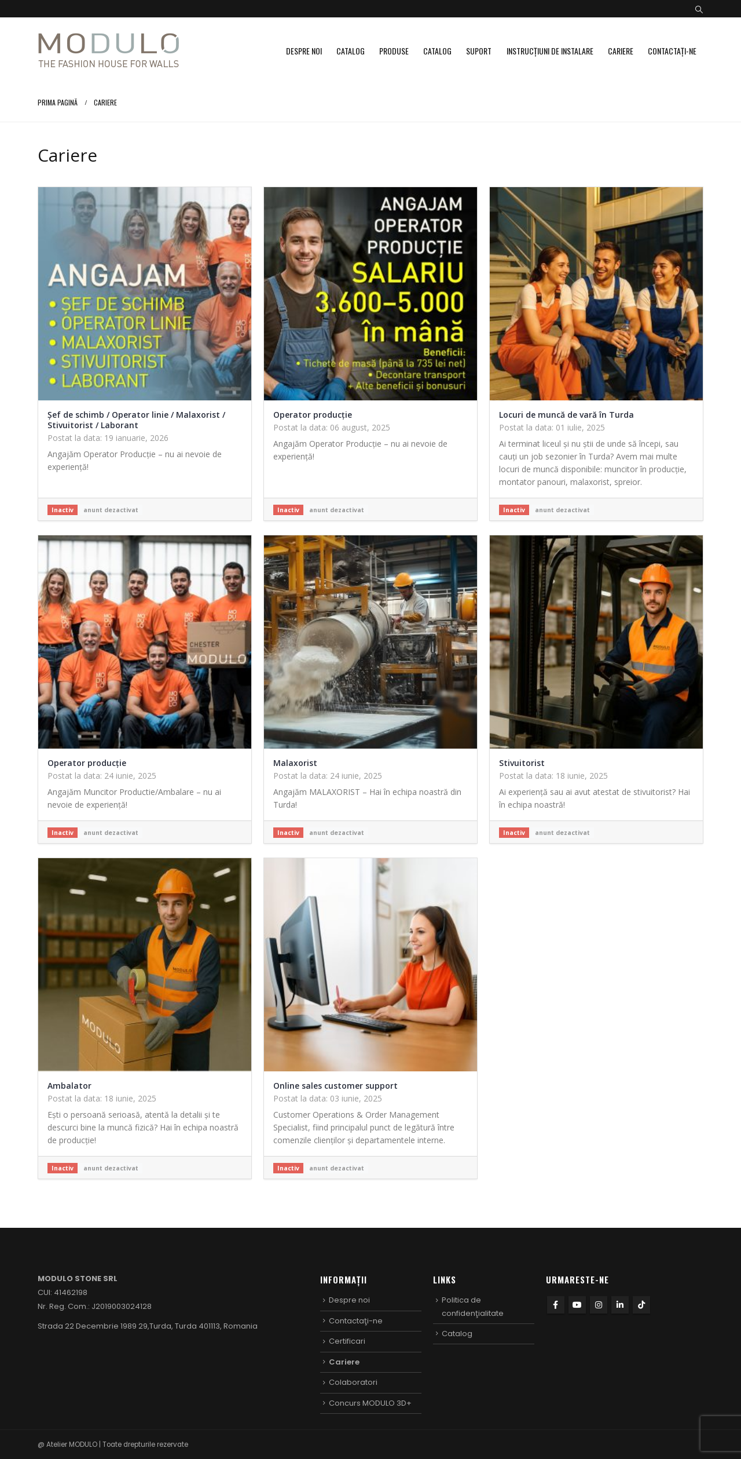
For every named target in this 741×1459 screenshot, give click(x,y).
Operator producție (312, 414)
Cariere (620, 51)
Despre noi (304, 51)
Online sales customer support (335, 1085)
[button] (699, 10)
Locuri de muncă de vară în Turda (566, 414)
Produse (394, 51)
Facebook (555, 1305)
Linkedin (620, 1305)
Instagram (598, 1305)
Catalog (350, 51)
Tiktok (641, 1305)
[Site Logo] (108, 50)
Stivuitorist (522, 762)
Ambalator (69, 1085)
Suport (478, 51)
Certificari (347, 1341)
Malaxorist (295, 762)
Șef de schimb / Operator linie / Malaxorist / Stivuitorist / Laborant (136, 420)
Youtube (577, 1305)
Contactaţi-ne (672, 51)
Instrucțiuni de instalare (550, 51)
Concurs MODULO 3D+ (370, 1403)
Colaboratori (353, 1382)
